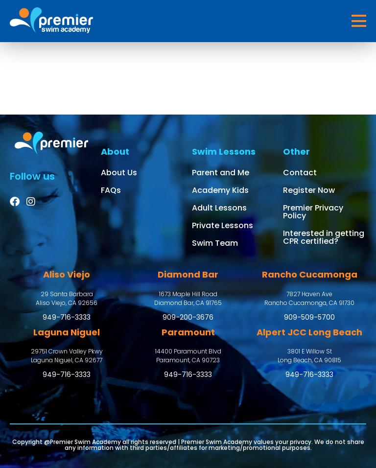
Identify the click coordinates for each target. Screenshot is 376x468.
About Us (119, 172)
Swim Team (215, 243)
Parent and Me (220, 172)
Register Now (309, 190)
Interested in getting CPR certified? (323, 237)
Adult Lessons (219, 207)
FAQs (111, 190)
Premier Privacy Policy (313, 211)
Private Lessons (222, 225)
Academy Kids (220, 190)
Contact (300, 172)
